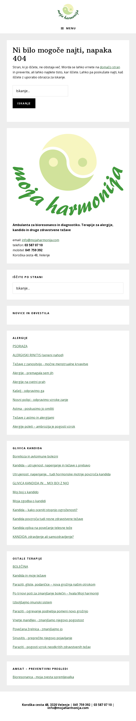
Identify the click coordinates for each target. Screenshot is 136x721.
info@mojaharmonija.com (40, 240)
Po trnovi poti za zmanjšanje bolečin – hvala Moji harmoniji (56, 593)
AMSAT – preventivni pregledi (40, 669)
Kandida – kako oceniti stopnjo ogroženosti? (45, 510)
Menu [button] (71, 28)
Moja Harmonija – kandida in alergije (68, 11)
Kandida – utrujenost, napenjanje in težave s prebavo (51, 465)
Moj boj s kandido (26, 492)
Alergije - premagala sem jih (33, 373)
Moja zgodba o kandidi (29, 501)
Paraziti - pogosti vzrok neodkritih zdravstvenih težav (52, 647)
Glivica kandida (27, 448)
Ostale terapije (27, 558)
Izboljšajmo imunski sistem (32, 602)
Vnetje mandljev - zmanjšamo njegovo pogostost (48, 620)
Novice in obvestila (31, 313)
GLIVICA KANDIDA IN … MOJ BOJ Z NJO (41, 483)
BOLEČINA (20, 566)
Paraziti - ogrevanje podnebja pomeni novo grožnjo (50, 611)
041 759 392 (81, 705)
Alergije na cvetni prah (29, 382)
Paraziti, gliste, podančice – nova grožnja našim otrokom (54, 584)
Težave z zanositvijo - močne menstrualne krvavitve (50, 364)
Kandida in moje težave (29, 575)
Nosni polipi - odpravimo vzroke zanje (40, 400)
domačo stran (110, 67)
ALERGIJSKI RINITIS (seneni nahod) (38, 355)
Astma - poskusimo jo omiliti (33, 408)
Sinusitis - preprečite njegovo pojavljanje (42, 638)
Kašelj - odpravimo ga (28, 391)
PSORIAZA (20, 346)
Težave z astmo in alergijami (33, 417)
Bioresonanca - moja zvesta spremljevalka (43, 677)
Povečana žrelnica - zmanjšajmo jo (38, 629)
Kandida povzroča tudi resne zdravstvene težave (48, 519)
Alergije (20, 338)
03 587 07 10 (103, 705)
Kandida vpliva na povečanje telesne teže (42, 528)
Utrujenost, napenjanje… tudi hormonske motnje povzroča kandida (62, 474)
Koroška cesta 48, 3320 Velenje (46, 705)
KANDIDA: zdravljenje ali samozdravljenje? (43, 537)
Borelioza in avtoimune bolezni (35, 456)
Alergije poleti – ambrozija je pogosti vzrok (44, 426)
